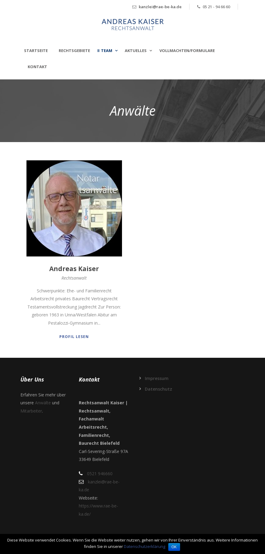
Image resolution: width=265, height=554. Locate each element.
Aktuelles (136, 50)
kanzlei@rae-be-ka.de (160, 6)
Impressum (157, 378)
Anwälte (43, 403)
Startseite (36, 50)
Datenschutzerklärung (144, 546)
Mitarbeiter (31, 411)
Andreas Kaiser (74, 268)
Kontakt (37, 66)
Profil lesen (74, 336)
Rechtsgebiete (74, 50)
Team (106, 50)
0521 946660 (100, 473)
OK (174, 547)
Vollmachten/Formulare (187, 50)
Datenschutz (158, 389)
